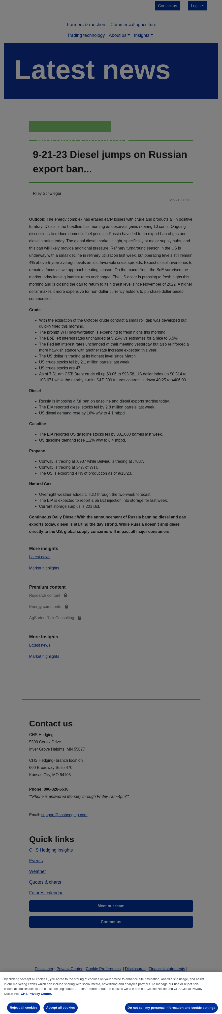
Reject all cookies (23, 1008)
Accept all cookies (60, 1008)
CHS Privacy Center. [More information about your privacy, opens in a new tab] (36, 994)
